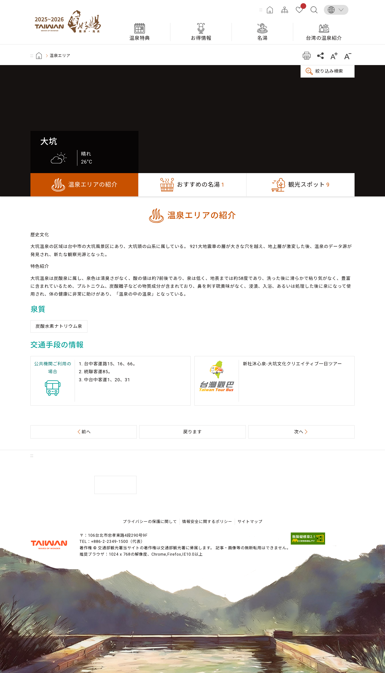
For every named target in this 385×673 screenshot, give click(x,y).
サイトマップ (284, 10)
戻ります (192, 431)
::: (261, 9)
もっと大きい (334, 55)
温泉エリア (60, 55)
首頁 (38, 55)
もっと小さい (347, 55)
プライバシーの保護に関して (150, 521)
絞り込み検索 (329, 71)
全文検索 (314, 10)
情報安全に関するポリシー (207, 521)
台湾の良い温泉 (69, 22)
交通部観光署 (48, 544)
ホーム (270, 10)
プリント (306, 55)
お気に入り (302, 7)
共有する (320, 55)
